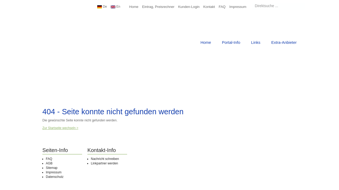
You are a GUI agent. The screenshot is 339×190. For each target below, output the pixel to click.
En (115, 6)
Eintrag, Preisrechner (158, 7)
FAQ (222, 7)
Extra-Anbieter (284, 42)
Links (255, 42)
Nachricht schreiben (105, 159)
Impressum (237, 7)
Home (134, 7)
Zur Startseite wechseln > (60, 128)
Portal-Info (231, 42)
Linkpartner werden (104, 163)
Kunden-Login (189, 7)
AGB (49, 163)
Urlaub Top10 (57, 20)
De (102, 6)
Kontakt (209, 7)
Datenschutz (55, 177)
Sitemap (51, 168)
